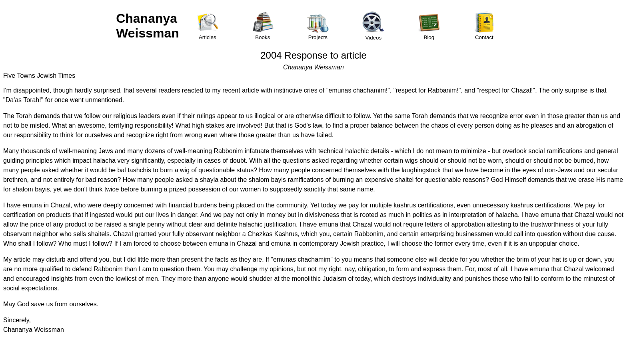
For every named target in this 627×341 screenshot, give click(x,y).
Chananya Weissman (147, 25)
